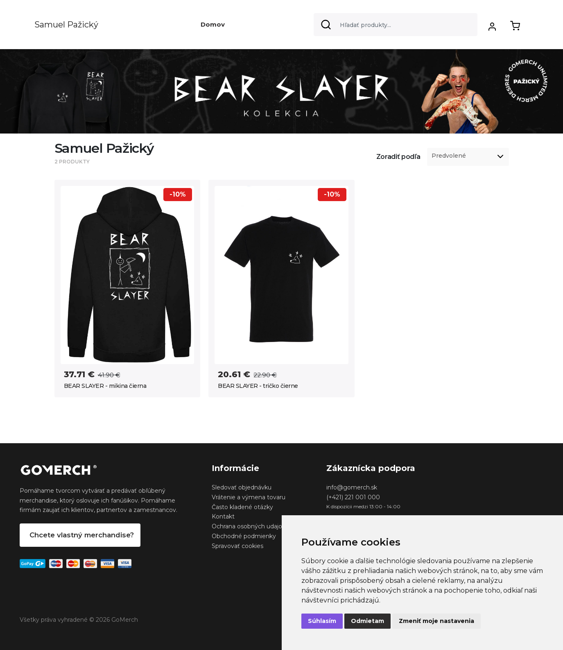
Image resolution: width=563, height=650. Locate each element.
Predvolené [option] (449, 155)
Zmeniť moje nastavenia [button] (436, 621)
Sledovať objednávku (241, 487)
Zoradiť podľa (398, 157)
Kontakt (223, 516)
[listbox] (468, 157)
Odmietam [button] (367, 621)
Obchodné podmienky (244, 536)
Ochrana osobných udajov (248, 526)
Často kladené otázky (242, 507)
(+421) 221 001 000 (353, 497)
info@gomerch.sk (351, 487)
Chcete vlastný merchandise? (81, 535)
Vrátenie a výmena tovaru (248, 497)
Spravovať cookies (237, 546)
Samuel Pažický (66, 24)
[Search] (395, 24)
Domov (213, 24)
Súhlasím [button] (322, 621)
